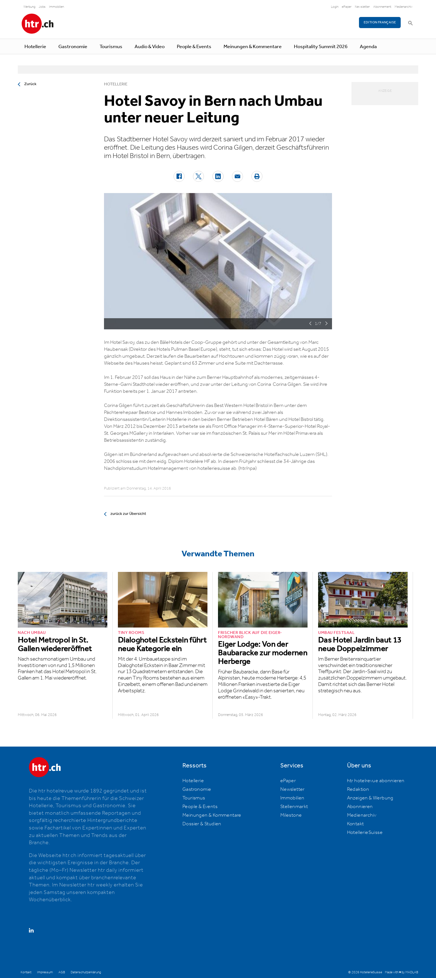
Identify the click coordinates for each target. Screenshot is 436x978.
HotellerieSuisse (365, 832)
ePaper (346, 6)
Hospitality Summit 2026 (321, 47)
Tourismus (111, 47)
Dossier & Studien (201, 824)
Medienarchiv (404, 6)
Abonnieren (360, 807)
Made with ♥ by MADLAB (401, 972)
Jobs (42, 6)
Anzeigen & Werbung (370, 798)
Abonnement (382, 6)
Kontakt (355, 824)
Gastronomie (72, 47)
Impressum (45, 972)
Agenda (368, 47)
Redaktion (358, 789)
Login (334, 6)
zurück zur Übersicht (128, 514)
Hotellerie (35, 47)
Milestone (291, 815)
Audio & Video (150, 47)
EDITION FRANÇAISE (380, 22)
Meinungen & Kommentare (253, 47)
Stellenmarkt (294, 807)
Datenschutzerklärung (86, 972)
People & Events (194, 47)
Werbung (29, 6)
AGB (61, 972)
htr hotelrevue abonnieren (376, 781)
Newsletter (362, 6)
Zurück (30, 84)
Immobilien (56, 6)
